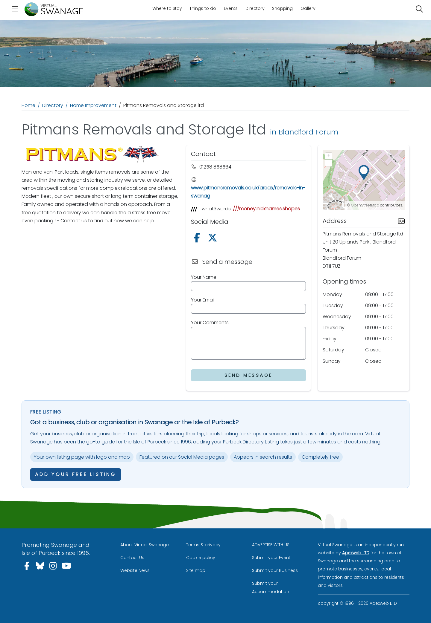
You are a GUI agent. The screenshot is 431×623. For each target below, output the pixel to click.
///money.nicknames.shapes (266, 208)
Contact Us (132, 558)
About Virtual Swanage (144, 545)
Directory (255, 8)
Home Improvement (93, 105)
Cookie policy (200, 558)
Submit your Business (275, 570)
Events (231, 8)
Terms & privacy (203, 545)
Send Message (248, 375)
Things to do (202, 8)
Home (28, 105)
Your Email (203, 299)
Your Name (203, 277)
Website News (135, 570)
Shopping (282, 8)
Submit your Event (271, 558)
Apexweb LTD (355, 553)
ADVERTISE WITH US (270, 545)
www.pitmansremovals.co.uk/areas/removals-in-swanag (248, 188)
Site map (195, 570)
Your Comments (210, 322)
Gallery (308, 8)
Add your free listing (75, 474)
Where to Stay (167, 8)
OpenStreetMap (365, 205)
